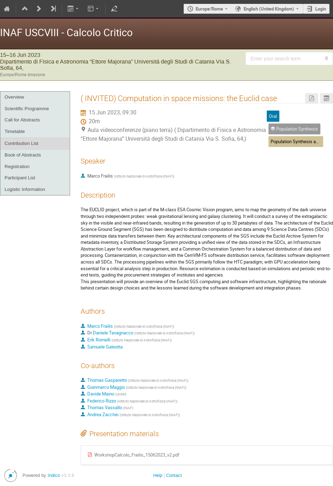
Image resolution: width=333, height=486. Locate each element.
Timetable (15, 131)
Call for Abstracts (22, 119)
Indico (54, 475)
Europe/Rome (209, 9)
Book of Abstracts (23, 155)
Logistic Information (25, 189)
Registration (17, 166)
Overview (14, 97)
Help (157, 475)
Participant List (20, 177)
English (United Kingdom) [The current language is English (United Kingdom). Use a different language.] (269, 9)
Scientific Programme (27, 108)
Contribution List (21, 143)
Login (320, 9)
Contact (174, 475)
